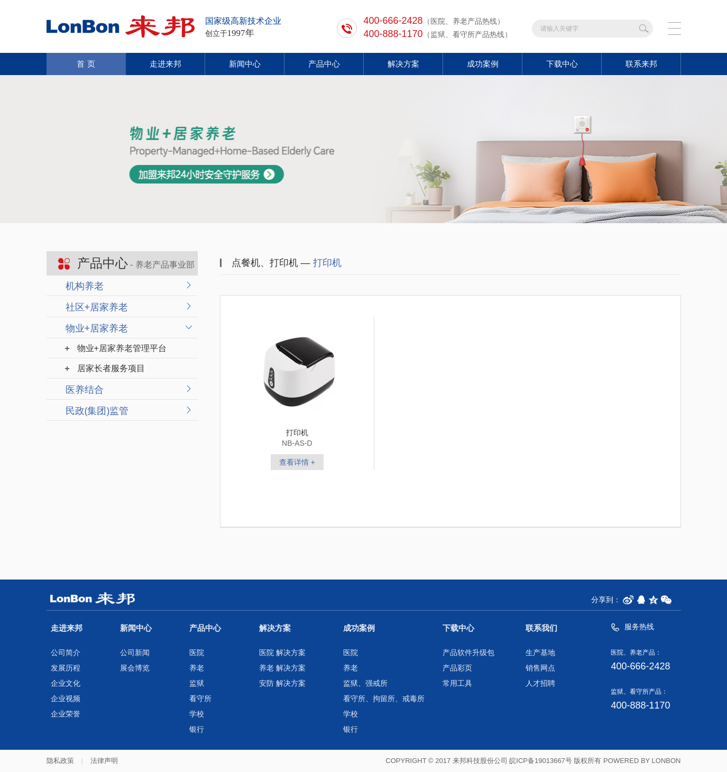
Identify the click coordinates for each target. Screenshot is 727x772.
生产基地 (540, 653)
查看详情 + (297, 462)
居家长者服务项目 (111, 368)
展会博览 (135, 668)
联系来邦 (641, 63)
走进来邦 (165, 63)
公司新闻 (135, 653)
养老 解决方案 (282, 668)
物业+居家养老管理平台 (122, 348)
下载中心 (562, 63)
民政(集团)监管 (97, 411)
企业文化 (65, 683)
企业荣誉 (65, 714)
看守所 (200, 699)
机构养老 (85, 286)
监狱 (196, 683)
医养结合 (85, 389)
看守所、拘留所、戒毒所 (384, 699)
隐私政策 (60, 761)
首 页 (86, 63)
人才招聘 (540, 683)
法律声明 (104, 761)
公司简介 (65, 653)
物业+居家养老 (97, 328)
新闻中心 (245, 63)
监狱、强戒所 (365, 683)
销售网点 (540, 668)
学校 (196, 714)
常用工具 (457, 683)
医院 (196, 653)
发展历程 (65, 668)
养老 (196, 668)
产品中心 (324, 63)
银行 (196, 729)
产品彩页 (457, 668)
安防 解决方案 (282, 683)
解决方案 (403, 63)
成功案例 (483, 63)
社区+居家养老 (97, 307)
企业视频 (65, 699)
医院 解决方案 (282, 653)
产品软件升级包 (468, 653)
